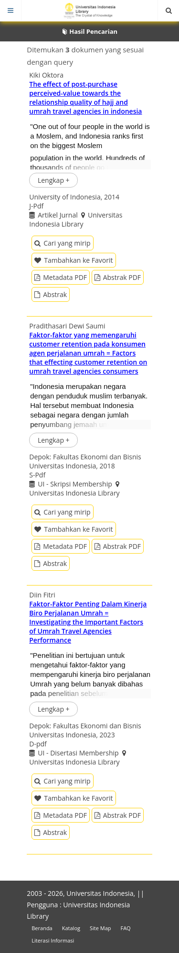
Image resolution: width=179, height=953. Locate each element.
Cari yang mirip (62, 243)
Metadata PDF (60, 277)
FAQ (125, 928)
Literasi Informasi (53, 940)
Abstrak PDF (118, 277)
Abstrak (50, 294)
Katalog (71, 928)
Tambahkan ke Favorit (73, 260)
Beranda (42, 928)
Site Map (100, 928)
